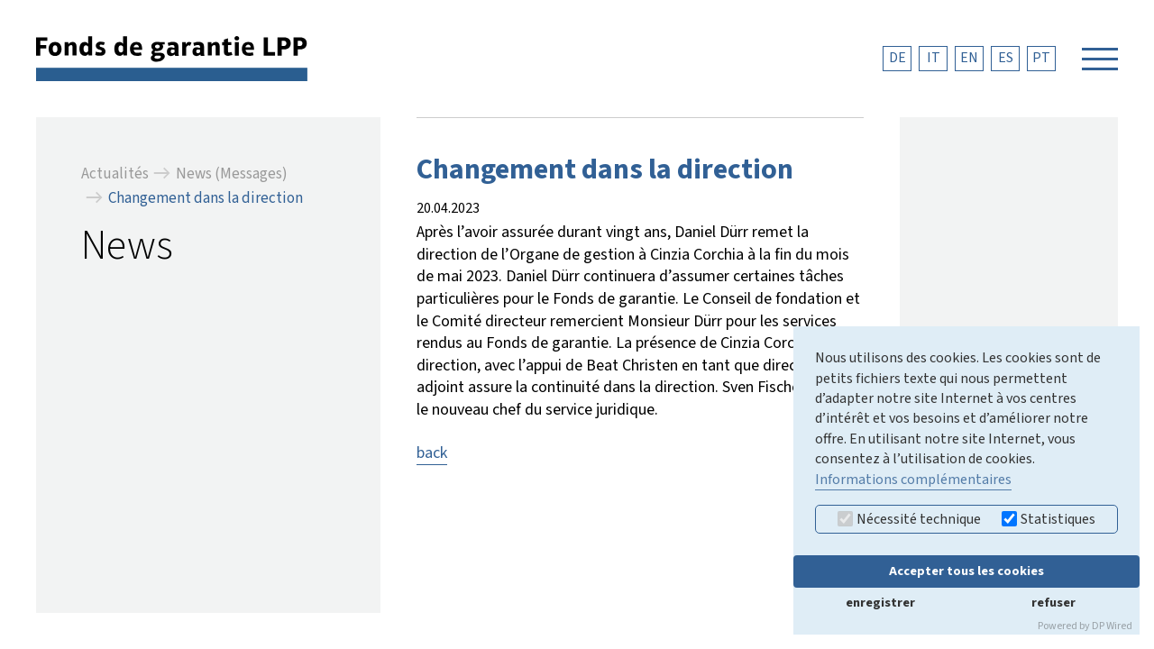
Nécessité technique (909, 519)
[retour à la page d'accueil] (171, 58)
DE (897, 58)
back (432, 453)
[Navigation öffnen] (1099, 58)
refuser (1053, 602)
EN (969, 58)
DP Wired (1112, 626)
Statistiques (1048, 519)
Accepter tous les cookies (966, 571)
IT (933, 58)
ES (1005, 58)
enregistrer (880, 602)
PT (1041, 58)
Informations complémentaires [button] (913, 479)
